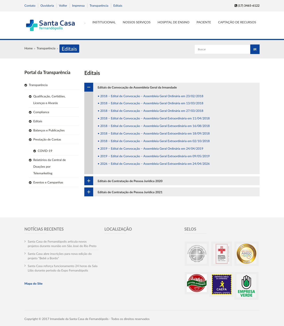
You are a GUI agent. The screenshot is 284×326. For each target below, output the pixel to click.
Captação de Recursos (237, 22)
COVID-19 (45, 151)
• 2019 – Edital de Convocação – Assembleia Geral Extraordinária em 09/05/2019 (154, 156)
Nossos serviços (136, 22)
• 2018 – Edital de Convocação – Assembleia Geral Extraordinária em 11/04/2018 (154, 118)
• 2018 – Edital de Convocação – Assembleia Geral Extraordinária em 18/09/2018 (154, 133)
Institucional (104, 22)
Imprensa (78, 5)
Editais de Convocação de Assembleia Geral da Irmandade (137, 87)
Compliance (41, 112)
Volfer (63, 5)
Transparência (99, 5)
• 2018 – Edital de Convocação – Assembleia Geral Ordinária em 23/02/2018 (150, 96)
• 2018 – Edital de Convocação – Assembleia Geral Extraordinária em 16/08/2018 (154, 126)
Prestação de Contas (47, 139)
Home (28, 48)
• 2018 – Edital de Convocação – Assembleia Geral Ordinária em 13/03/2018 (150, 103)
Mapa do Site (33, 283)
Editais (117, 5)
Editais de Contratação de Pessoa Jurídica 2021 (130, 192)
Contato (30, 5)
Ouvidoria (47, 5)
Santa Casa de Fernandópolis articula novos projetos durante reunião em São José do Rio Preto (62, 243)
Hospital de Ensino (173, 22)
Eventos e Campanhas (48, 182)
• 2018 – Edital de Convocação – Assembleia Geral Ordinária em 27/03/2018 (150, 111)
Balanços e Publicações (49, 130)
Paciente (204, 22)
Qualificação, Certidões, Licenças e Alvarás (49, 99)
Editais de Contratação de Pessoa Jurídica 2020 (130, 181)
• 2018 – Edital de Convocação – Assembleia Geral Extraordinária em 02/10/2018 (154, 141)
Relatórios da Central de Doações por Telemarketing (49, 166)
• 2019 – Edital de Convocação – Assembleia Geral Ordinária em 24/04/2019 (150, 148)
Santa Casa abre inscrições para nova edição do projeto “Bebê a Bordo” (60, 256)
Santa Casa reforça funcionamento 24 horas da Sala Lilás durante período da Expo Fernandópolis (62, 268)
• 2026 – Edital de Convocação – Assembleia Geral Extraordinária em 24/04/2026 (154, 163)
